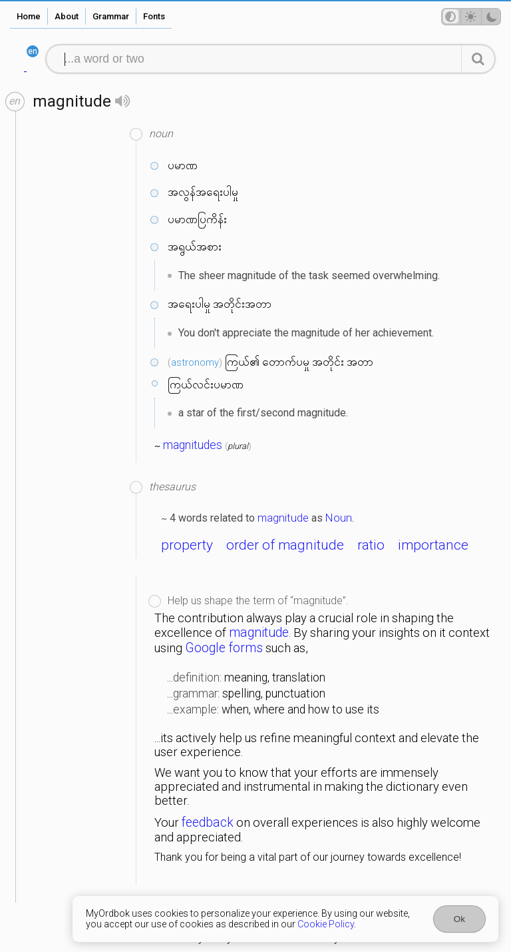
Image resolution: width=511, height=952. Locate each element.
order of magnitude (285, 545)
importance (433, 545)
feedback (208, 822)
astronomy (195, 362)
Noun (338, 517)
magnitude (283, 517)
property (187, 545)
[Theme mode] (471, 16)
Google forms (224, 648)
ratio (371, 545)
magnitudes (192, 445)
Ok (459, 919)
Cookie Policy (325, 924)
